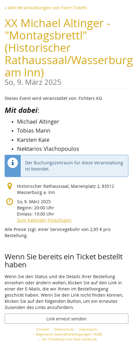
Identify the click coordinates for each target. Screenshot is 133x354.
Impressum (88, 329)
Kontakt (42, 329)
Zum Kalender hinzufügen (44, 220)
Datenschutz (64, 329)
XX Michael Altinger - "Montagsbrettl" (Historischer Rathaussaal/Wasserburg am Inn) (69, 50)
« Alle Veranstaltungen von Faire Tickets (46, 7)
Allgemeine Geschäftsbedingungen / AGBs (69, 334)
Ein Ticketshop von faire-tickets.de (69, 339)
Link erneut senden (66, 319)
